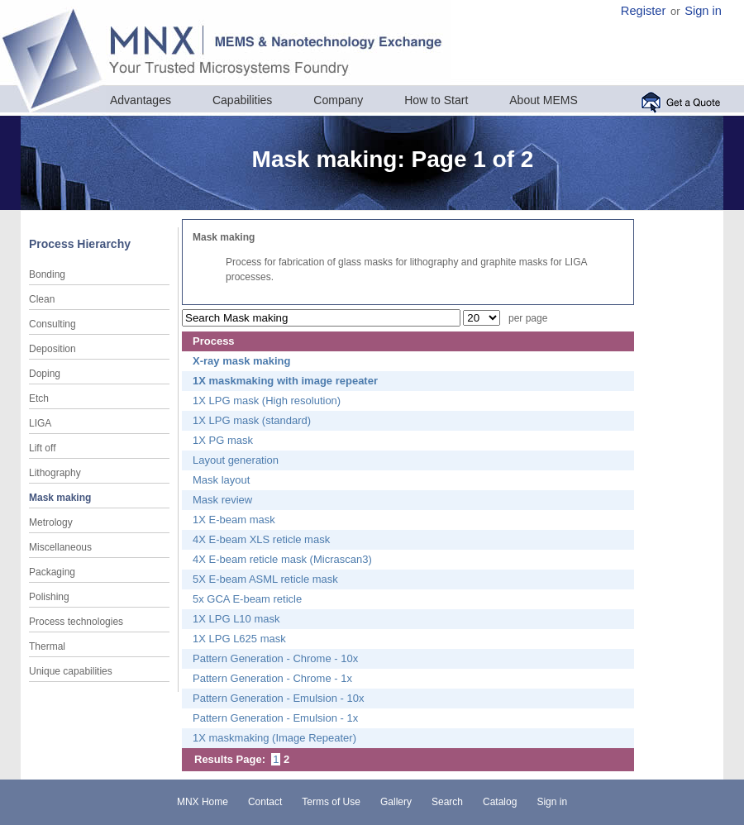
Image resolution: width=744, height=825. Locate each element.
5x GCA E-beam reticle (247, 599)
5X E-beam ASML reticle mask (265, 579)
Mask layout (221, 480)
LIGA (40, 423)
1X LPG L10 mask (236, 619)
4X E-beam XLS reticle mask (261, 539)
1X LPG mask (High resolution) (267, 400)
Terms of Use (331, 802)
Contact (265, 802)
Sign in (703, 10)
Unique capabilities (70, 671)
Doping (44, 373)
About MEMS (543, 100)
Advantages (140, 100)
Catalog (500, 802)
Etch (39, 398)
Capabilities (242, 100)
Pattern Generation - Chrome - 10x (275, 658)
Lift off (42, 448)
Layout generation (236, 460)
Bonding (47, 274)
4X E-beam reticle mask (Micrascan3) (282, 559)
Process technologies (76, 621)
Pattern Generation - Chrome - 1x (272, 678)
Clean (42, 299)
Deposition (52, 349)
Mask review (222, 500)
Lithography (55, 473)
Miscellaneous (60, 547)
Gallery (396, 802)
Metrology (51, 522)
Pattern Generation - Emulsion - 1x (275, 718)
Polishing (49, 597)
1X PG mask (223, 440)
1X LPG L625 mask (239, 638)
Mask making (60, 497)
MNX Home (202, 802)
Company (338, 100)
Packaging (52, 572)
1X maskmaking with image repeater (285, 380)
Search (447, 802)
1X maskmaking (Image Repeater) (274, 738)
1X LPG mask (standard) (252, 420)
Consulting (52, 324)
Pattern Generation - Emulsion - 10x (278, 698)
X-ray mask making (242, 361)
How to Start (436, 100)
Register (643, 10)
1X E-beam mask (234, 519)
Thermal (47, 646)
